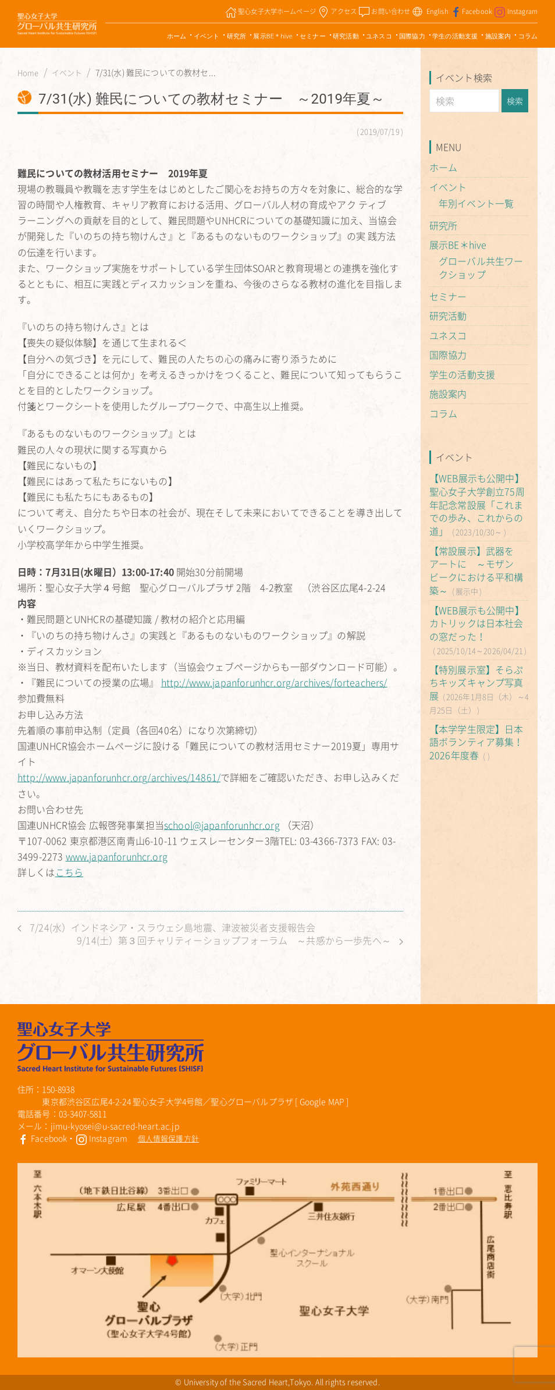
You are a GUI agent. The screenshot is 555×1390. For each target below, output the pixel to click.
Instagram (102, 1138)
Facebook (42, 1138)
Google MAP (322, 1101)
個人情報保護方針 (168, 1138)
